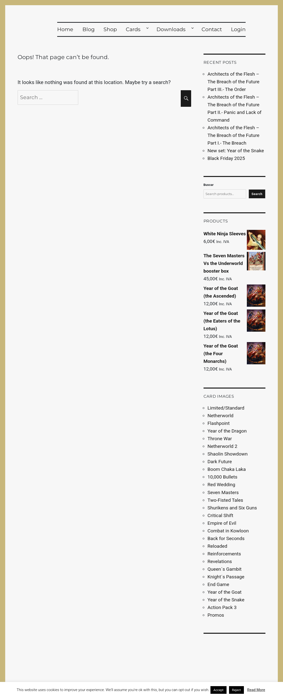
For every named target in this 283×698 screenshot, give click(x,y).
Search (257, 194)
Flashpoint (218, 423)
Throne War (219, 438)
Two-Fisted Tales (225, 500)
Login (238, 29)
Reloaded (217, 546)
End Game (218, 584)
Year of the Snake (225, 600)
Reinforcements (224, 554)
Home (65, 29)
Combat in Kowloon (228, 531)
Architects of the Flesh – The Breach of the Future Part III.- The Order (233, 81)
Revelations (219, 561)
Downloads (170, 29)
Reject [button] (236, 690)
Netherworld (220, 415)
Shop (110, 29)
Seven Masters (223, 492)
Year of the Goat (224, 592)
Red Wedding (221, 484)
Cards (133, 29)
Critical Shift (220, 515)
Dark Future (219, 461)
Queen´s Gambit (224, 569)
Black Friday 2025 (226, 158)
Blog (88, 29)
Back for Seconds (226, 538)
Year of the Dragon (227, 431)
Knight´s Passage (225, 577)
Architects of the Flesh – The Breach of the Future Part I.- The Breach (233, 135)
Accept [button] (218, 690)
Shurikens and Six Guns (232, 508)
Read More (256, 690)
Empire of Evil (221, 523)
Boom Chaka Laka (226, 469)
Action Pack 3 (222, 607)
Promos (215, 615)
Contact (212, 29)
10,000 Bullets (222, 477)
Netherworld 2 (222, 446)
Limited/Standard (225, 408)
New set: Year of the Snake (235, 150)
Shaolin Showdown (227, 454)
